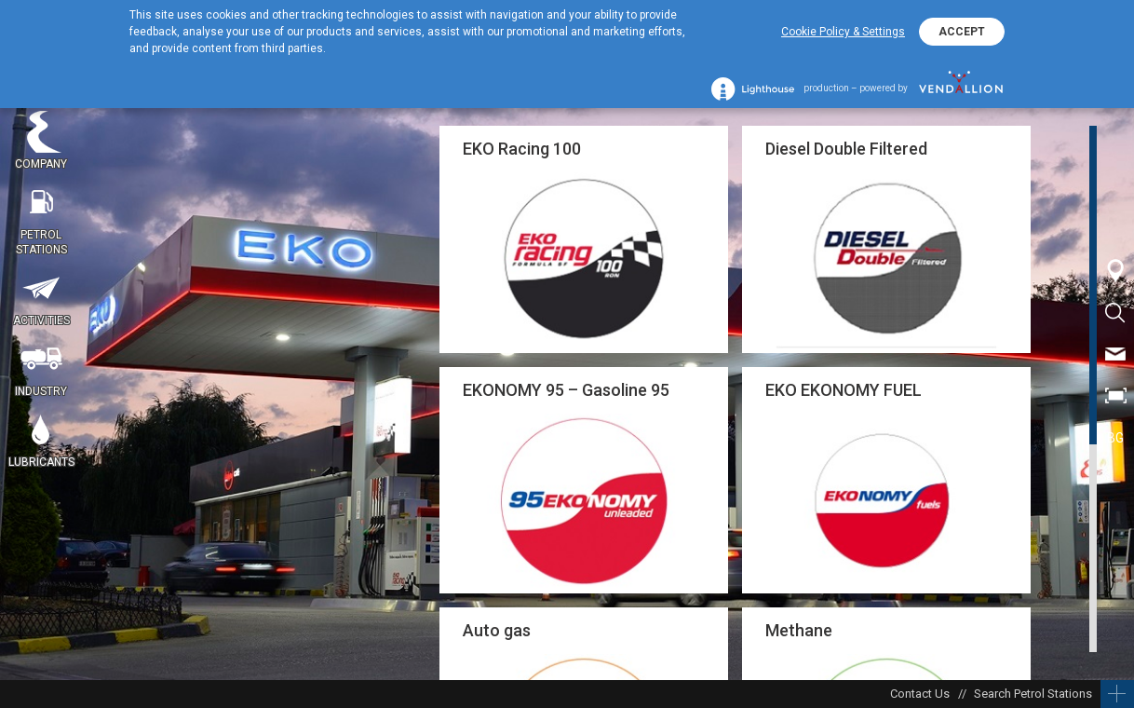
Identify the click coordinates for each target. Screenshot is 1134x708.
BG (1115, 437)
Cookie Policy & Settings (843, 31)
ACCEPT (961, 31)
